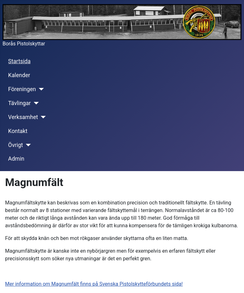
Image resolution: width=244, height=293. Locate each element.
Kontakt (18, 131)
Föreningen (22, 89)
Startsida (19, 61)
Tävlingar (19, 103)
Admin (16, 159)
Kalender (19, 75)
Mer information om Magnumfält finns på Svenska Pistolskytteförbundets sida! (94, 284)
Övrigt (15, 145)
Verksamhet (23, 117)
